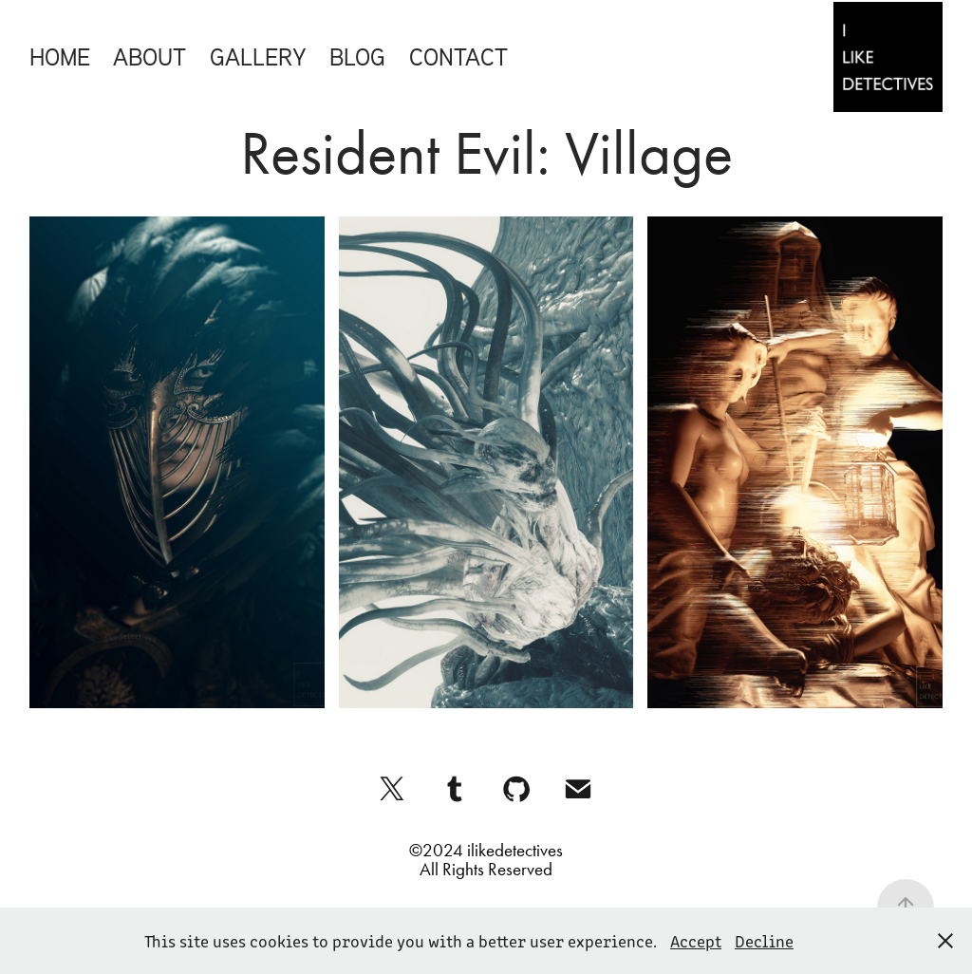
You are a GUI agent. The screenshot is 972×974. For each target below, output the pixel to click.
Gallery (258, 56)
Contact (458, 56)
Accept (695, 940)
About (149, 56)
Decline (764, 940)
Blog (357, 56)
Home (59, 56)
